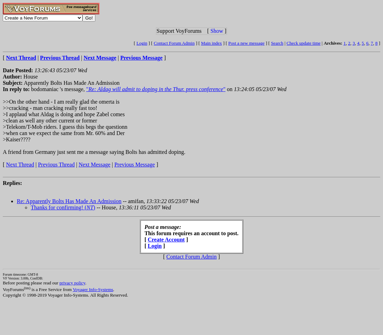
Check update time (303, 43)
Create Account (166, 240)
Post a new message (246, 43)
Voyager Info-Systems (93, 289)
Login (141, 43)
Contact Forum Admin (174, 43)
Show (216, 31)
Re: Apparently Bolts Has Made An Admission (69, 201)
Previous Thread (56, 165)
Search (277, 43)
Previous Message (134, 165)
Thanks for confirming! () (63, 207)
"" (156, 89)
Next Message (94, 165)
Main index (211, 43)
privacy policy (72, 282)
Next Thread (20, 165)
